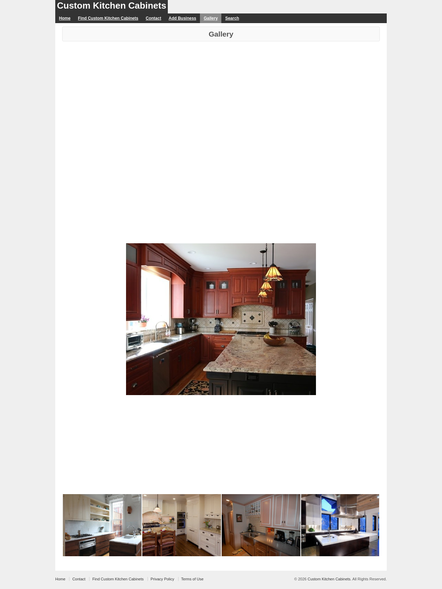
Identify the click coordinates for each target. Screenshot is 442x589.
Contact (153, 18)
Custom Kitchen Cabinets (111, 5)
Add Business (182, 18)
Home (64, 18)
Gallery (211, 18)
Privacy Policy (162, 579)
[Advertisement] (221, 93)
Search (232, 18)
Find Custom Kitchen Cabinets (108, 18)
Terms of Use (192, 579)
